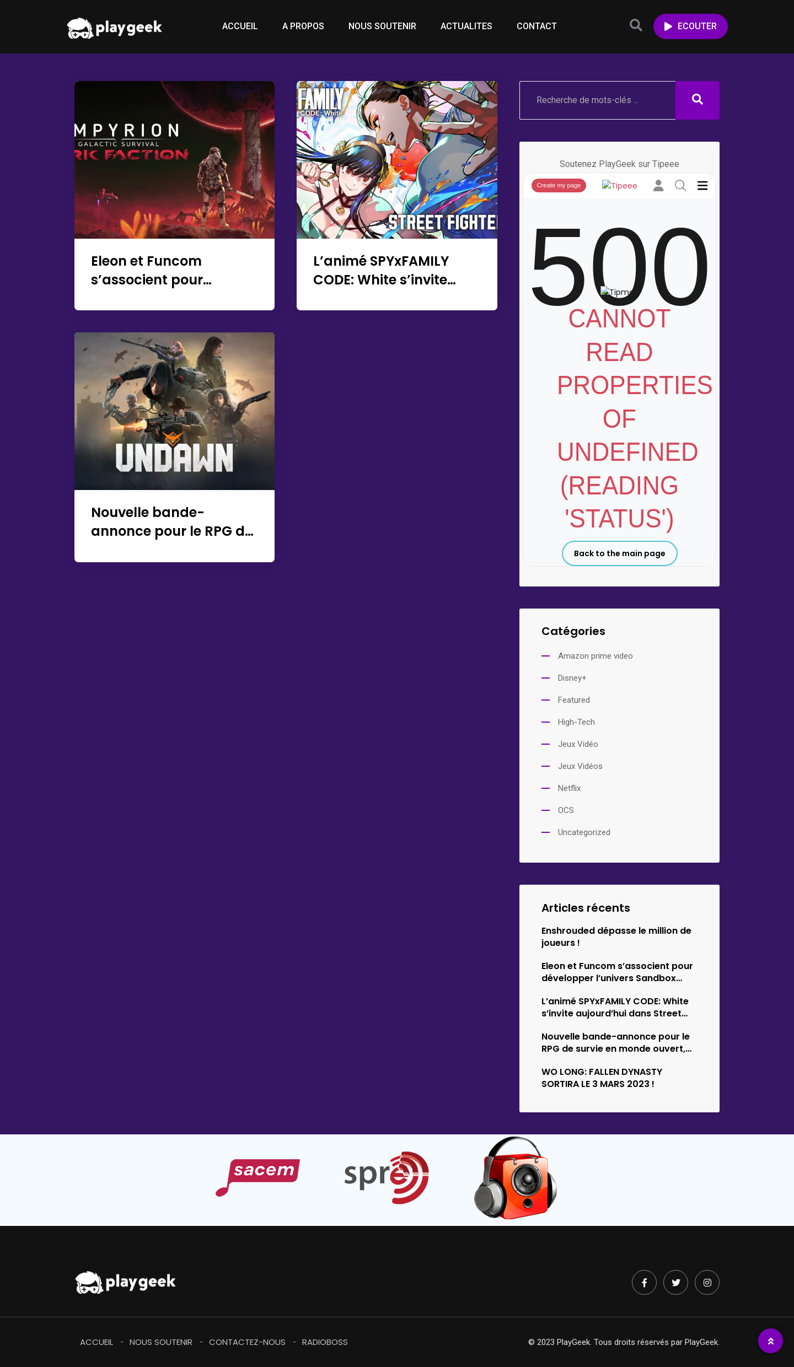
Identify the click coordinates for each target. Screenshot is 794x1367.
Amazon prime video (595, 656)
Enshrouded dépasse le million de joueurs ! (616, 937)
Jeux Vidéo (578, 744)
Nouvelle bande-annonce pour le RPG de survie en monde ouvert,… (616, 1043)
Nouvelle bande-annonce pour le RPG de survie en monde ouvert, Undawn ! (172, 540)
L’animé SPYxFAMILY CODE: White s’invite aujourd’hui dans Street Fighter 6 (393, 289)
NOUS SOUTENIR (382, 26)
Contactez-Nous (247, 1342)
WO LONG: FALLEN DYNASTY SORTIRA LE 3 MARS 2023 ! (601, 1078)
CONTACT (537, 26)
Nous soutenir (161, 1342)
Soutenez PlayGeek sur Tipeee (619, 164)
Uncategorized (584, 832)
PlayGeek (701, 1342)
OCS (566, 810)
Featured (574, 700)
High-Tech (576, 722)
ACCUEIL (240, 26)
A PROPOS (303, 26)
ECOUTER (690, 26)
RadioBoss (325, 1342)
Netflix (569, 788)
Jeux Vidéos (580, 766)
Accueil (96, 1342)
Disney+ (572, 678)
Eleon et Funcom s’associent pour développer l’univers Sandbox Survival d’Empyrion (617, 972)
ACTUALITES (466, 26)
